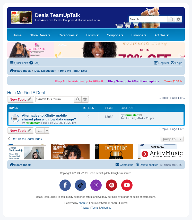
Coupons (115, 35)
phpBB (82, 203)
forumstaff (33, 122)
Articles (161, 35)
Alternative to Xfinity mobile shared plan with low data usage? (49, 117)
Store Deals (40, 35)
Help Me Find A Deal (26, 93)
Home (17, 35)
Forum (92, 35)
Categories (67, 35)
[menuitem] (34, 63)
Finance (139, 35)
